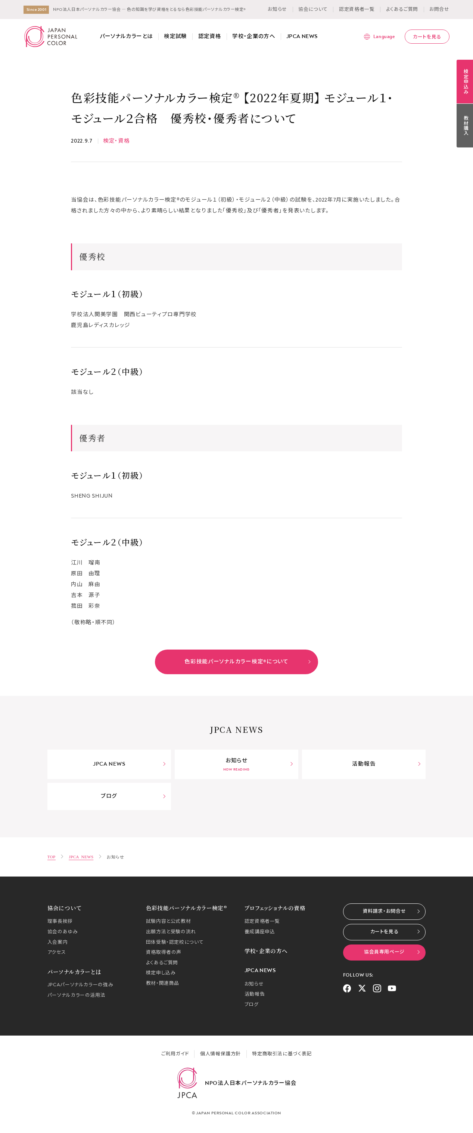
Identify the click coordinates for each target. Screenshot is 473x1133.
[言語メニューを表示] (379, 36)
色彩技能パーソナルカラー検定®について (247, 661)
